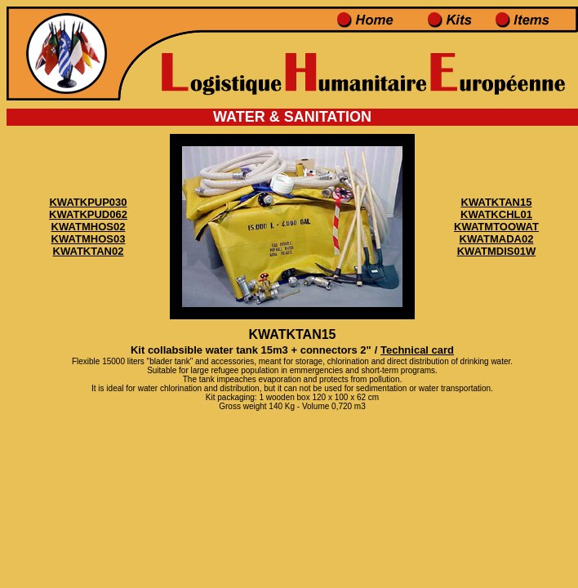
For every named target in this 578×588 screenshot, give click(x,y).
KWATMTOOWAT (496, 226)
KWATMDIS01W (496, 251)
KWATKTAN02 (88, 251)
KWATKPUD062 (88, 214)
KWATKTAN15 (496, 202)
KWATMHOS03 (88, 239)
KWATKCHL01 (496, 214)
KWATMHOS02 (88, 226)
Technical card (417, 350)
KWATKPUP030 (88, 202)
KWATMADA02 (497, 239)
